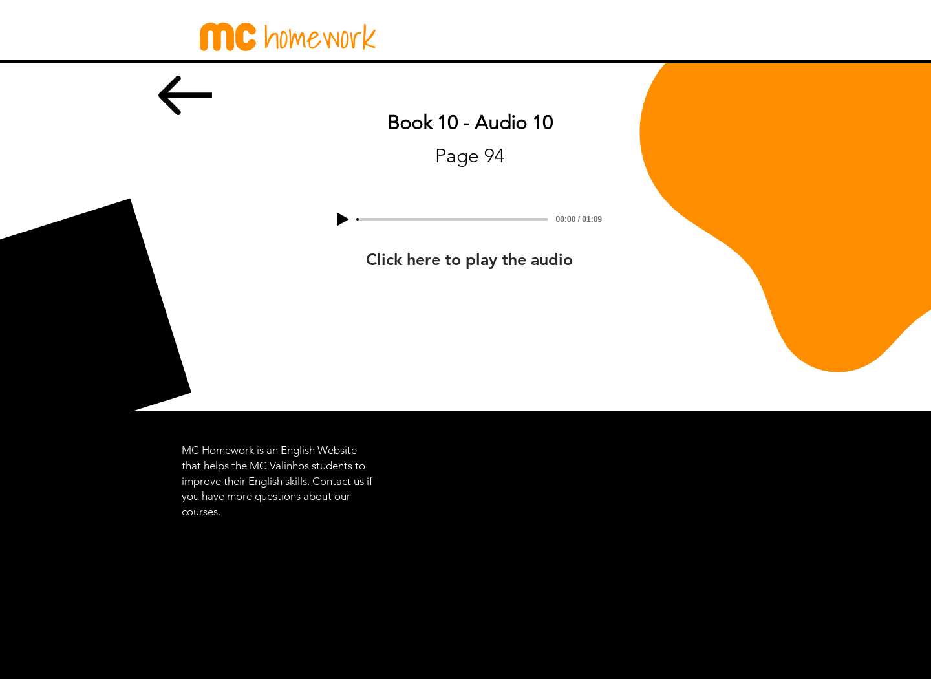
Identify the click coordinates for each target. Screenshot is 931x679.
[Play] (342, 219)
